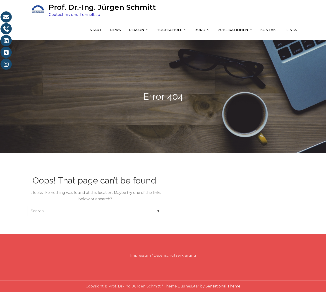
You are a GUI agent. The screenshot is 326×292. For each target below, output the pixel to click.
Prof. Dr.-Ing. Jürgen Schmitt (102, 7)
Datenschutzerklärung (175, 255)
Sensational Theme (223, 286)
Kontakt (269, 30)
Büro (199, 30)
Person (136, 30)
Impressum (140, 255)
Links (291, 30)
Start (96, 30)
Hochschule (169, 30)
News (115, 30)
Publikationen (233, 30)
